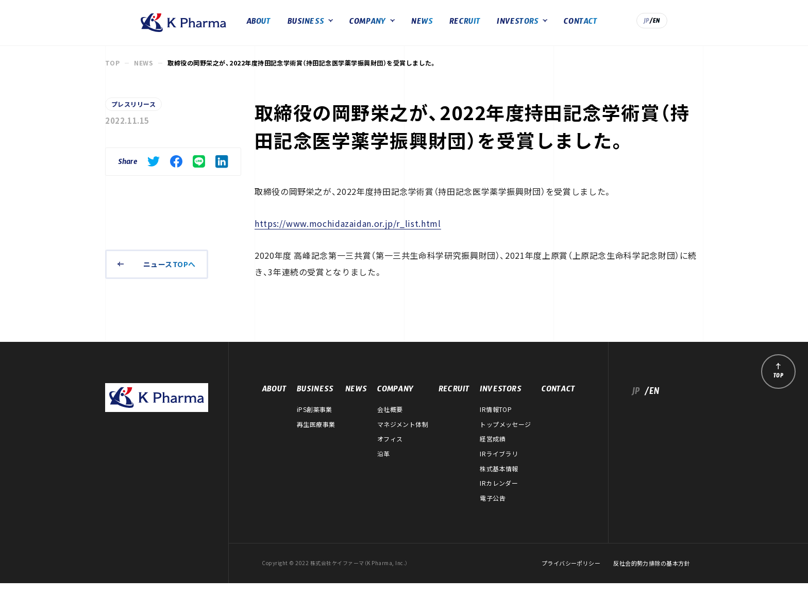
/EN (690, 27)
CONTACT (616, 28)
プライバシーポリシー (571, 574)
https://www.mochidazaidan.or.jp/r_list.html (348, 234)
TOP (112, 73)
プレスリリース (133, 115)
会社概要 (390, 420)
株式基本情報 (499, 479)
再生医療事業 (316, 435)
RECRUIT (500, 28)
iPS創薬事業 (314, 420)
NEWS (458, 28)
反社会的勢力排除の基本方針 (651, 574)
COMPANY (403, 28)
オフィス (390, 449)
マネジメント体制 (403, 435)
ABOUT (294, 28)
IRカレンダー (499, 494)
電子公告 (493, 509)
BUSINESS (341, 28)
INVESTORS (554, 28)
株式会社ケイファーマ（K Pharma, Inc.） (152, 28)
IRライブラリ (499, 464)
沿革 (383, 464)
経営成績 (493, 449)
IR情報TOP (496, 420)
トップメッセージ (505, 435)
